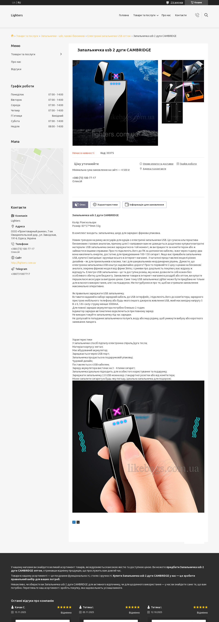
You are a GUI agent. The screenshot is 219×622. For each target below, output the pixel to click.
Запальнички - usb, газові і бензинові (63, 35)
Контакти (181, 15)
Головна (124, 15)
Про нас (166, 15)
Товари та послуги (144, 15)
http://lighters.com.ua (23, 262)
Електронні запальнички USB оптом (109, 35)
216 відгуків (177, 2)
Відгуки (16, 69)
